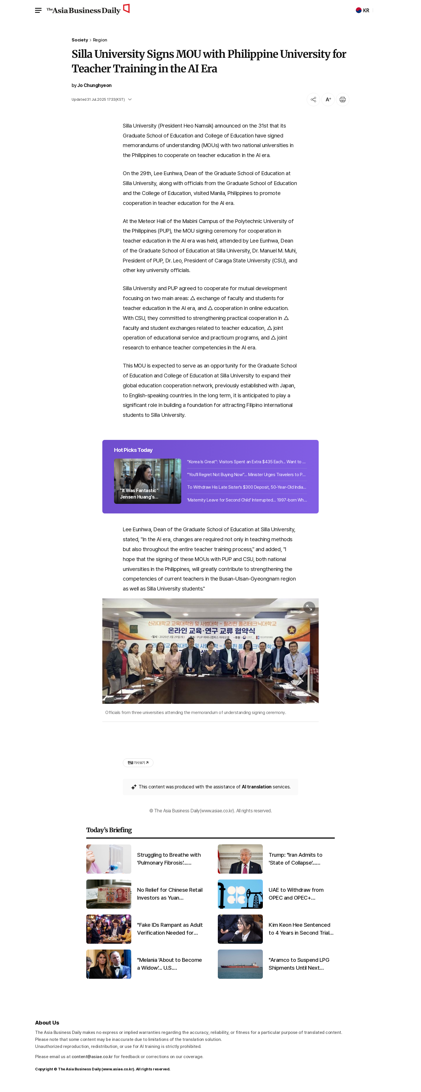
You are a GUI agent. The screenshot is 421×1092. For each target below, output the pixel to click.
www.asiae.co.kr (118, 1074)
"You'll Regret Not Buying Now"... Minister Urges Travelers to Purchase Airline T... (247, 478)
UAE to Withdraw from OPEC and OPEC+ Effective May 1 (296, 898)
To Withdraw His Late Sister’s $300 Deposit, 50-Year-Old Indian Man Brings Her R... (247, 490)
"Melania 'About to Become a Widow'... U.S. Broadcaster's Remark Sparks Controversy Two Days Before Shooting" (169, 968)
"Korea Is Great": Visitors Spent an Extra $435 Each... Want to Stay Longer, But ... (247, 465)
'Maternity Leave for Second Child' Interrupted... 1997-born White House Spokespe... (247, 503)
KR (362, 10)
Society (80, 40)
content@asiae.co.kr (92, 1061)
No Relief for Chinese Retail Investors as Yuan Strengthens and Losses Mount (169, 898)
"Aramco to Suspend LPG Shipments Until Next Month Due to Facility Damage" (299, 968)
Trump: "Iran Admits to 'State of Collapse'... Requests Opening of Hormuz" (295, 863)
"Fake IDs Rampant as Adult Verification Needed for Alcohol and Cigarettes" (170, 933)
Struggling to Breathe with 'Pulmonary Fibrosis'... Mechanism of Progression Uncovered (169, 863)
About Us (47, 1027)
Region (100, 40)
